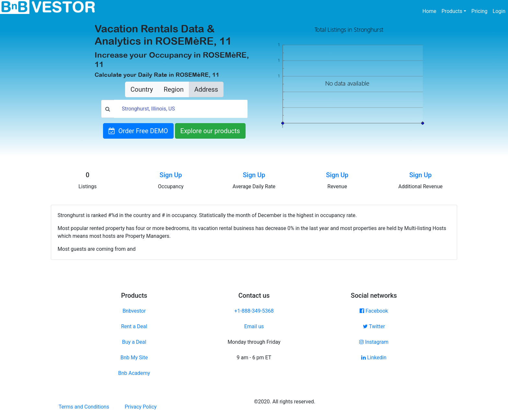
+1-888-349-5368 (253, 311)
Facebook (374, 311)
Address (206, 89)
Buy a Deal (134, 342)
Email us (254, 326)
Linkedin (374, 357)
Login (499, 11)
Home (430, 10)
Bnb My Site (134, 357)
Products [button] (452, 11)
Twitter (374, 326)
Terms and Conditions (84, 407)
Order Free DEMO (138, 131)
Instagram (373, 342)
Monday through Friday (253, 342)
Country (142, 89)
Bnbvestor (134, 311)
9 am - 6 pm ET (254, 357)
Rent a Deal (134, 326)
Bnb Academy (134, 373)
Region (173, 89)
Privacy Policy (141, 407)
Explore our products (210, 131)
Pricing (479, 11)
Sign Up (171, 175)
